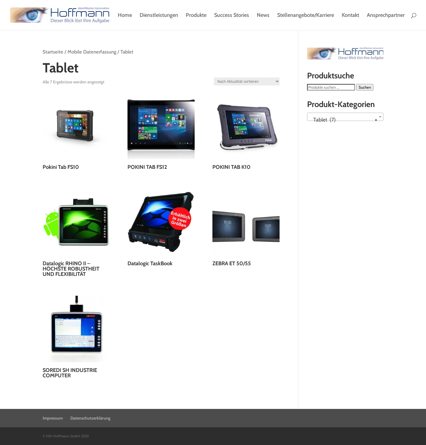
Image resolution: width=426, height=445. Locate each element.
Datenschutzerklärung (90, 418)
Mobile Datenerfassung (91, 52)
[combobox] (345, 117)
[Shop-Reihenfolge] (247, 81)
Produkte (196, 15)
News (263, 15)
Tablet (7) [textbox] (343, 120)
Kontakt (350, 15)
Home (125, 15)
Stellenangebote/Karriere (305, 15)
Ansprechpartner (386, 15)
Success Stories (231, 15)
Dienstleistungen (159, 15)
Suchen (365, 87)
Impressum (53, 418)
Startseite (53, 52)
